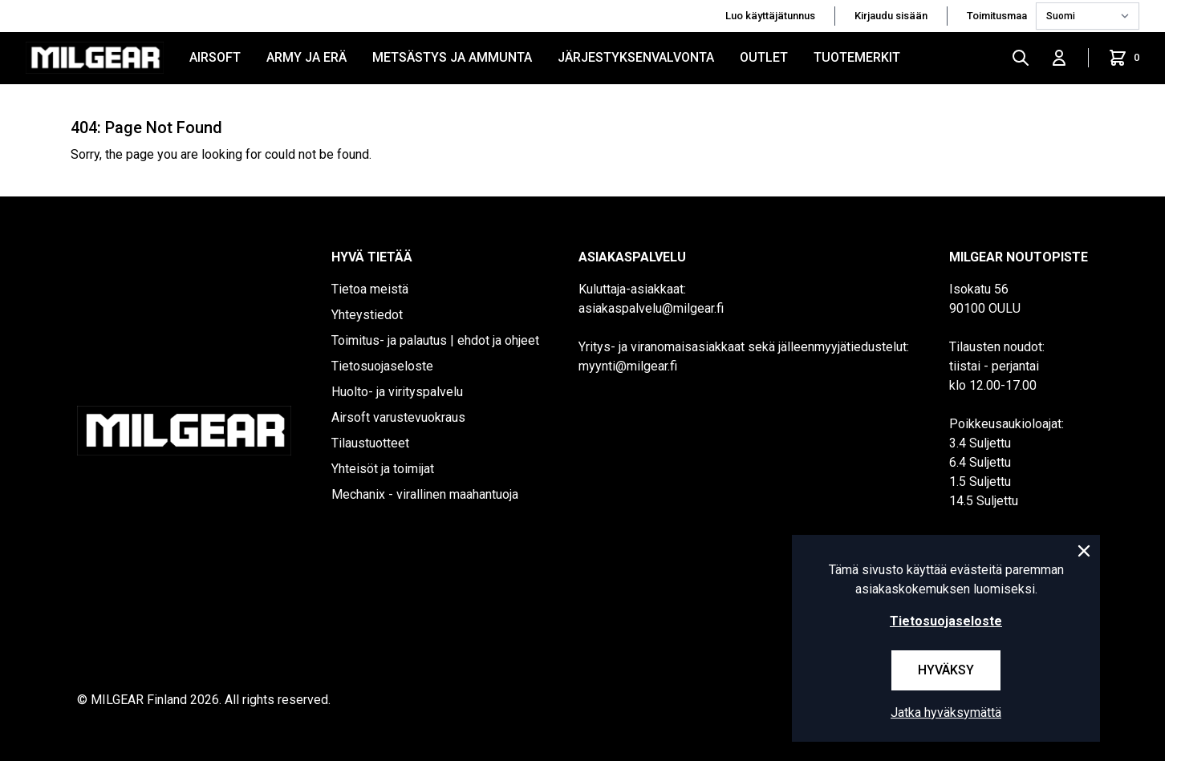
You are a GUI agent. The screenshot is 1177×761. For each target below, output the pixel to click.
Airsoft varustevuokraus (398, 417)
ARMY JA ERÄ (306, 57)
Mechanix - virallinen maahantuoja (424, 494)
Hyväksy (946, 670)
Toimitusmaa (998, 16)
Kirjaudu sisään (890, 16)
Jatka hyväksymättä (946, 712)
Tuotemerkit (857, 57)
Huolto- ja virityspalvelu (397, 391)
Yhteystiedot (367, 314)
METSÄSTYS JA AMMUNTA (452, 57)
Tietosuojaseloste (382, 366)
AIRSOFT (215, 57)
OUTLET (764, 57)
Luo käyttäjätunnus (770, 16)
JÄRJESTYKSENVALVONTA (636, 57)
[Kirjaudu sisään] (1059, 58)
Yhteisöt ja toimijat (382, 468)
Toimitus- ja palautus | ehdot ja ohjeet (435, 340)
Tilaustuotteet (370, 443)
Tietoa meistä (369, 289)
